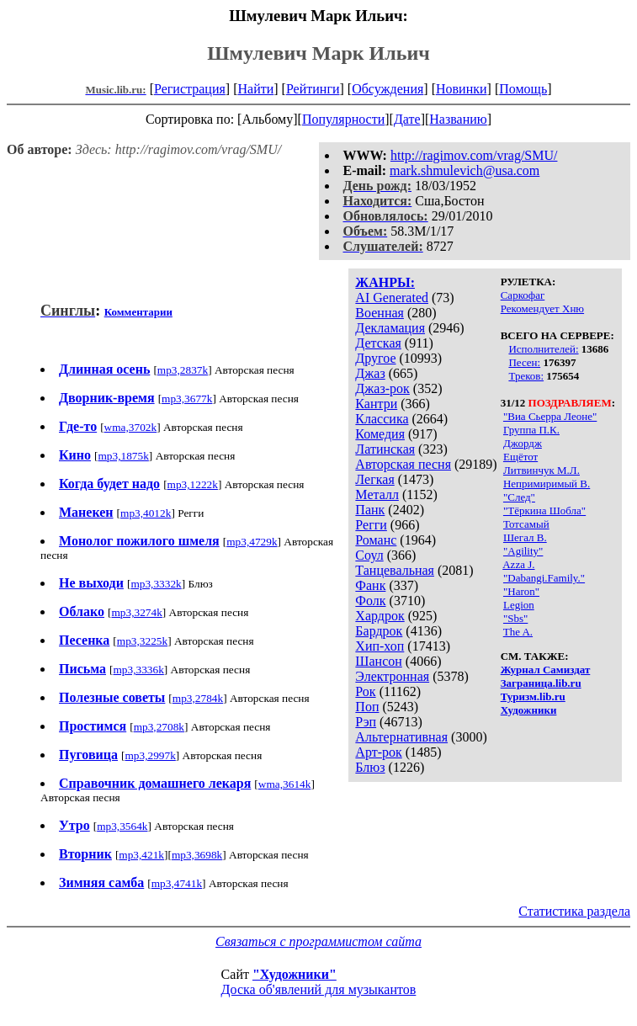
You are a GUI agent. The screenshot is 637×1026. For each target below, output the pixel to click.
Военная (379, 313)
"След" (519, 497)
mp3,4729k (251, 541)
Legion (518, 604)
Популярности (343, 119)
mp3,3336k (138, 669)
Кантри (376, 403)
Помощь (523, 89)
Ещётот (520, 456)
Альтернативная (401, 737)
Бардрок (378, 631)
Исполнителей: (543, 349)
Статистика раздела (574, 911)
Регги (370, 525)
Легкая (374, 479)
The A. (518, 631)
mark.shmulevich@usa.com (464, 170)
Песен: (524, 362)
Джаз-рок (382, 388)
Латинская (385, 449)
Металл (377, 494)
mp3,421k (141, 854)
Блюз (370, 767)
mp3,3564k (122, 826)
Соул (369, 555)
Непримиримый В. (546, 483)
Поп (367, 706)
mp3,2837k (182, 370)
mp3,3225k (142, 641)
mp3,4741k (176, 883)
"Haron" (521, 591)
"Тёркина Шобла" (544, 510)
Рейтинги (313, 89)
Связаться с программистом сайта (318, 941)
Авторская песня (403, 464)
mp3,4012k (145, 513)
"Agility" (523, 551)
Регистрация (190, 89)
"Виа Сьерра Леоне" (550, 416)
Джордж (522, 443)
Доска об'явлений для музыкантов (319, 989)
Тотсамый (526, 524)
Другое (375, 358)
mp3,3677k (187, 398)
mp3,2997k (150, 755)
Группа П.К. (531, 429)
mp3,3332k (155, 583)
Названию (458, 119)
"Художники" (294, 974)
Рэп (365, 722)
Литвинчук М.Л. (541, 470)
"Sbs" (515, 618)
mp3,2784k (198, 698)
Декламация (390, 328)
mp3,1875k (123, 455)
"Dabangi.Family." (544, 577)
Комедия (380, 434)
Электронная (392, 676)
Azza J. (518, 564)
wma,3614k (284, 784)
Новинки (461, 89)
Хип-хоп (379, 646)
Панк (370, 509)
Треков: (526, 375)
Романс (375, 540)
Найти (255, 89)
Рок (365, 691)
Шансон (378, 661)
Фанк (370, 585)
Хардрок (379, 616)
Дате (407, 119)
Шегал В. (525, 537)
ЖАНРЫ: (385, 282)
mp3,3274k (136, 612)
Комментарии (138, 312)
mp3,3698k (197, 854)
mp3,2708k (159, 726)
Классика (381, 419)
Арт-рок (378, 752)
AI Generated (391, 297)
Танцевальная (394, 570)
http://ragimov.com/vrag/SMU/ (474, 155)
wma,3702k (130, 427)
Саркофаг (523, 295)
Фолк (370, 600)
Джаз (370, 373)
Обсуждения (387, 89)
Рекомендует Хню (542, 308)
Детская (378, 343)
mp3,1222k (192, 484)
